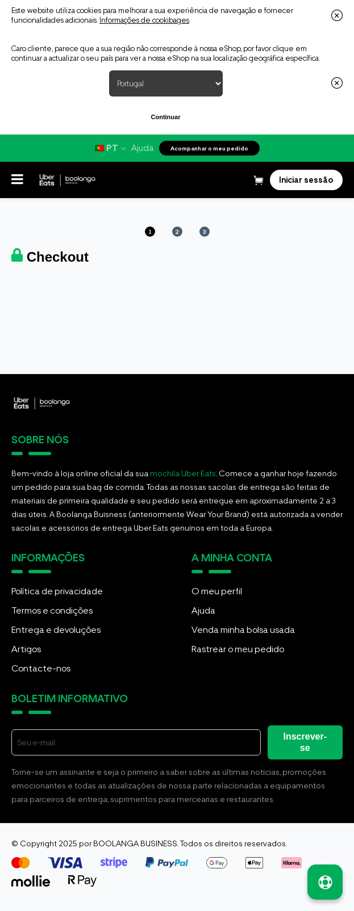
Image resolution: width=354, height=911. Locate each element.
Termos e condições (52, 610)
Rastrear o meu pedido (237, 649)
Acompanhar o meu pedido (209, 148)
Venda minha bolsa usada (243, 629)
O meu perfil (216, 591)
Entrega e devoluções (56, 629)
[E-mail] (136, 742)
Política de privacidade (57, 591)
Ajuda (142, 148)
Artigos (26, 649)
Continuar (166, 117)
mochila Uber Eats (183, 473)
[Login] (306, 180)
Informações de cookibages (144, 20)
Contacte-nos (40, 668)
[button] (17, 180)
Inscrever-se (305, 742)
